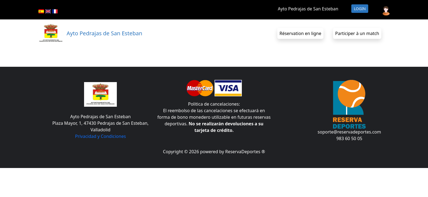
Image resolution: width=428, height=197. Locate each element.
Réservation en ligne (300, 33)
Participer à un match (357, 33)
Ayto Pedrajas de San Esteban (308, 9)
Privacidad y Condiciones (100, 136)
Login (360, 8)
